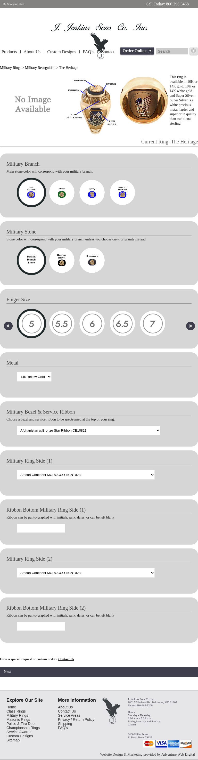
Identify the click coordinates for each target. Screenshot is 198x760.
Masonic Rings (18, 719)
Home (11, 707)
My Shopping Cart (13, 3)
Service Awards (18, 732)
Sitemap (13, 740)
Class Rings (16, 711)
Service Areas (69, 715)
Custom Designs (61, 51)
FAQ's (63, 728)
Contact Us (66, 659)
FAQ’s (88, 51)
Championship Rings (23, 728)
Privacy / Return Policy (76, 719)
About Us (32, 51)
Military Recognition (40, 68)
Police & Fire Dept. (21, 724)
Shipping (65, 724)
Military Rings (10, 68)
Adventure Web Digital (178, 754)
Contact (107, 51)
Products (9, 51)
